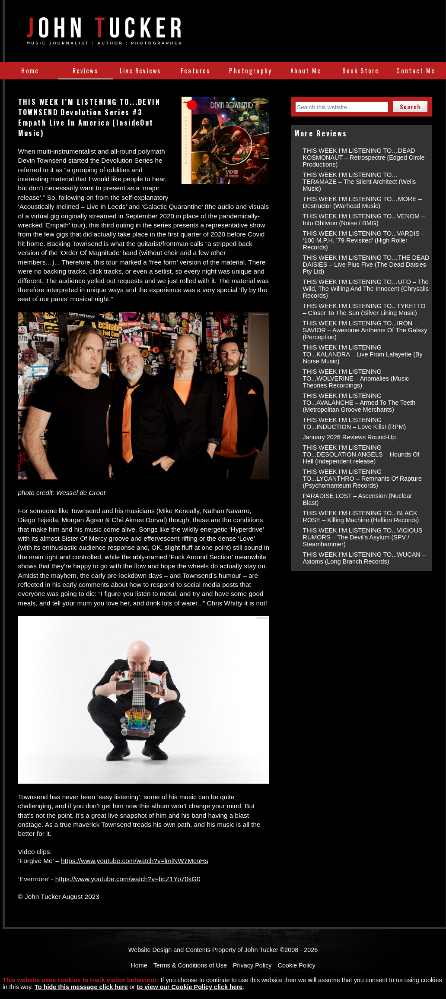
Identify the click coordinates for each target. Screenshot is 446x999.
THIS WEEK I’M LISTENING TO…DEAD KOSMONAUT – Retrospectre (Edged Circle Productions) (364, 157)
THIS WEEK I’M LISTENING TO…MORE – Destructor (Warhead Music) (362, 202)
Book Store (360, 70)
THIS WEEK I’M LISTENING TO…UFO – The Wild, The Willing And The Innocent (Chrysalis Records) (366, 288)
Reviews (85, 70)
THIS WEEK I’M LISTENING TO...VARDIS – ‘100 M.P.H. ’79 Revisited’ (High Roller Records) (364, 240)
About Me (305, 70)
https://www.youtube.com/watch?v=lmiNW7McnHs (134, 860)
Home (30, 70)
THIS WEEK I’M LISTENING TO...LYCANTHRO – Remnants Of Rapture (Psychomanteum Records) (362, 478)
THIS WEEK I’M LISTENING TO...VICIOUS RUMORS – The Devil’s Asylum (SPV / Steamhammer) (363, 537)
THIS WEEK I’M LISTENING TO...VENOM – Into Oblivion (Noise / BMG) (364, 220)
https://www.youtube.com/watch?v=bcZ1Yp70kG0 (128, 878)
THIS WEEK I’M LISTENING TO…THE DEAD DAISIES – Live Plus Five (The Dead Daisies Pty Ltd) (366, 264)
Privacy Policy (252, 965)
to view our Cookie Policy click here (190, 986)
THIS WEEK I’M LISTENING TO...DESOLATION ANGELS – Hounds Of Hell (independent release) (361, 454)
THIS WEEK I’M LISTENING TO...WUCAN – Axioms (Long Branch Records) (364, 558)
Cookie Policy (296, 965)
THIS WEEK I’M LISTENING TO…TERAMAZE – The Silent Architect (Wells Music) (359, 181)
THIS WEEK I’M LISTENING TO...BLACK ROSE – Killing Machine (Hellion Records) (361, 516)
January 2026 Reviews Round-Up (349, 437)
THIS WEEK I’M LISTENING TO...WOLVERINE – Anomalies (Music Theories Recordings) (356, 378)
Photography (250, 70)
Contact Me (415, 70)
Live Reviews (140, 70)
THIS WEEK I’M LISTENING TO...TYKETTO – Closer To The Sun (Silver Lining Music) (364, 309)
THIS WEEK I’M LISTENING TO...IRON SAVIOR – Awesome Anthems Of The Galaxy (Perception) (365, 330)
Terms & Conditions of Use (190, 965)
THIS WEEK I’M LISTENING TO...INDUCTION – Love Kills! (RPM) (354, 423)
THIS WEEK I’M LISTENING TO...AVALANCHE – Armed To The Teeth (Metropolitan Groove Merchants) (359, 402)
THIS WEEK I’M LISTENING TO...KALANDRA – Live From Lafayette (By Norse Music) (363, 354)
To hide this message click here (81, 986)
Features (195, 70)
